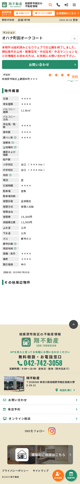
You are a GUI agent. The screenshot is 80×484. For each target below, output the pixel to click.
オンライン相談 (17, 418)
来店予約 (71, 475)
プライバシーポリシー (15, 470)
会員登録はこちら (66, 13)
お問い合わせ (39, 64)
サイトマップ (41, 470)
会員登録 (58, 475)
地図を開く (64, 390)
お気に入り (22, 13)
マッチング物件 (43, 13)
